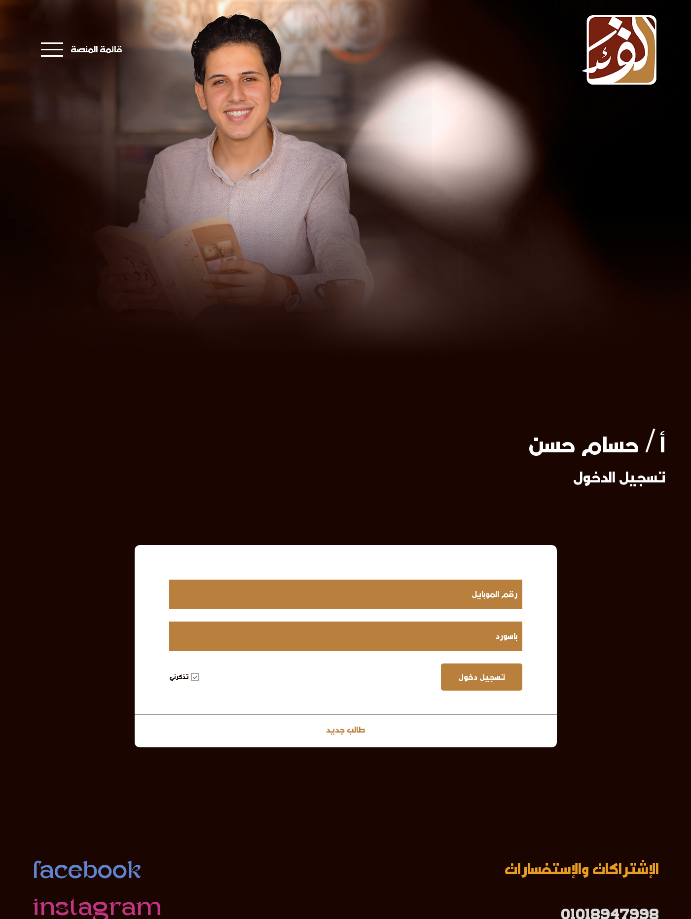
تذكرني (184, 676)
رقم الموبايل (494, 594)
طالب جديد (345, 729)
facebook (86, 872)
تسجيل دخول (481, 677)
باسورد (506, 636)
